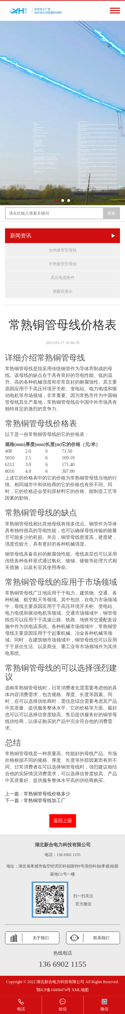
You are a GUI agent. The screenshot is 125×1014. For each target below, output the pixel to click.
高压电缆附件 (63, 277)
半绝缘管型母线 (63, 264)
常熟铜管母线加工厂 (45, 800)
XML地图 (80, 990)
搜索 (111, 213)
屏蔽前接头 (63, 291)
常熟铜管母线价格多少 (47, 793)
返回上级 (62, 820)
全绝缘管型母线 (63, 250)
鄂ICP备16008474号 (53, 990)
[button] (56, 200)
